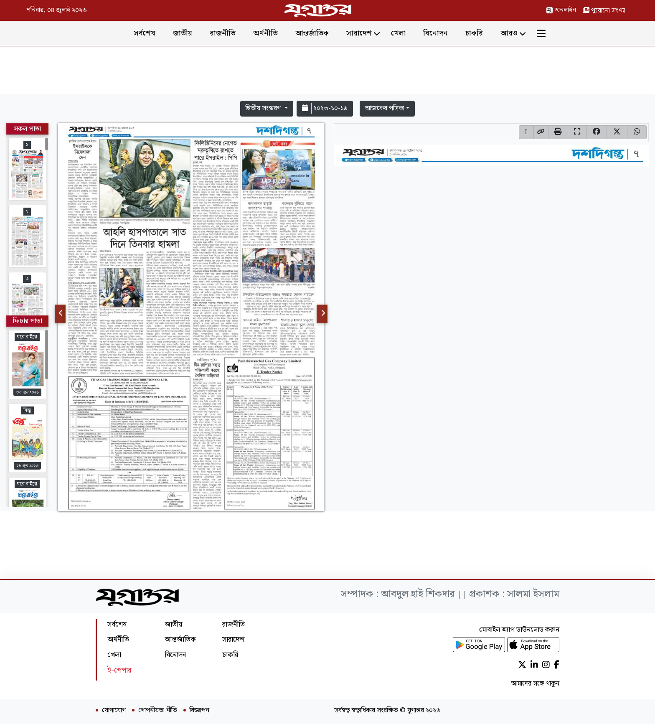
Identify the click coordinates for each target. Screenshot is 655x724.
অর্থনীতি (265, 33)
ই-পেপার (119, 670)
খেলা (398, 33)
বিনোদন (435, 33)
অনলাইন (561, 10)
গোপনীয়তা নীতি (157, 711)
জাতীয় (182, 33)
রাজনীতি (223, 33)
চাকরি (474, 33)
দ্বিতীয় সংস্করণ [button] (264, 108)
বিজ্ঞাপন (199, 711)
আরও (509, 33)
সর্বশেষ (144, 33)
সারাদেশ (359, 33)
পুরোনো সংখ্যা (604, 10)
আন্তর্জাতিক (312, 33)
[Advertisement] (327, 72)
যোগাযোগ (114, 711)
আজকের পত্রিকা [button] (384, 108)
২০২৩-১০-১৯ (325, 108)
